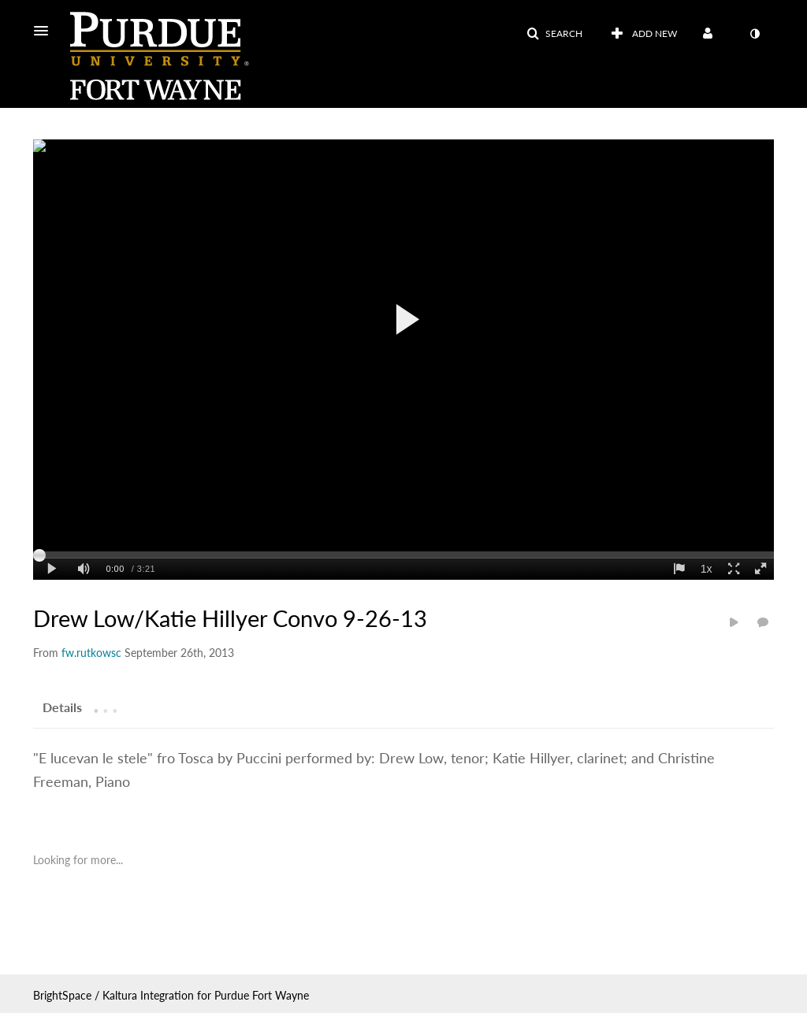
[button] (45, 31)
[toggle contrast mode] (754, 34)
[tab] (62, 706)
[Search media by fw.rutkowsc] (91, 652)
